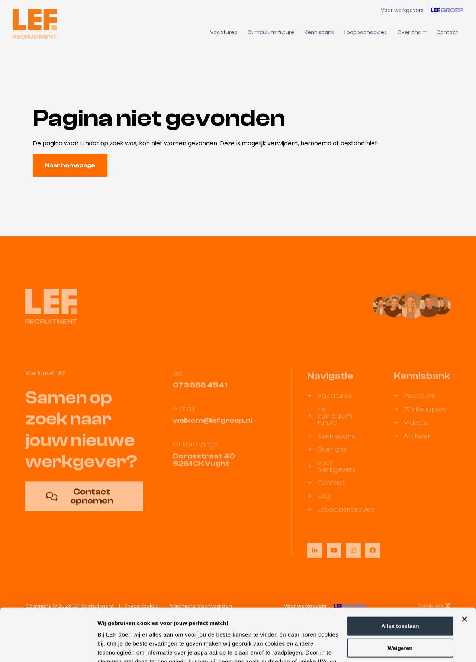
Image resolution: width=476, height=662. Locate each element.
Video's (410, 427)
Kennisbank (319, 32)
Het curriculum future (329, 421)
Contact (447, 32)
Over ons (411, 32)
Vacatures (223, 32)
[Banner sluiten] (464, 566)
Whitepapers (420, 414)
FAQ (318, 501)
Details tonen (115, 647)
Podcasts (414, 401)
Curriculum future (270, 32)
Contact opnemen (79, 501)
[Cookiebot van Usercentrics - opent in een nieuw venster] (48, 647)
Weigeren (399, 595)
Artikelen (413, 441)
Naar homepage (70, 165)
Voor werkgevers (331, 471)
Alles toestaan (400, 574)
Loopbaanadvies (365, 32)
